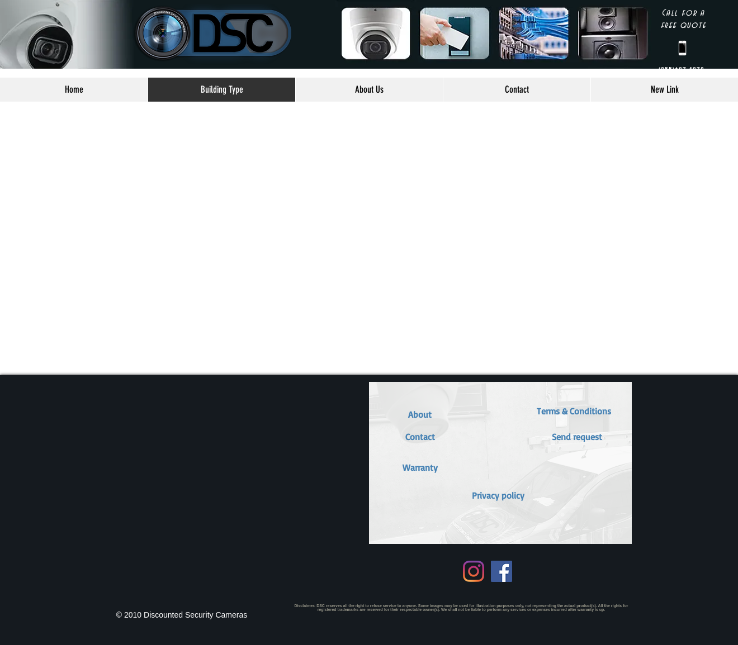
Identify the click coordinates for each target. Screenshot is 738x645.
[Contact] (420, 437)
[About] (420, 414)
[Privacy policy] (498, 495)
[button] (420, 467)
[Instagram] (473, 571)
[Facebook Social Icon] (501, 571)
